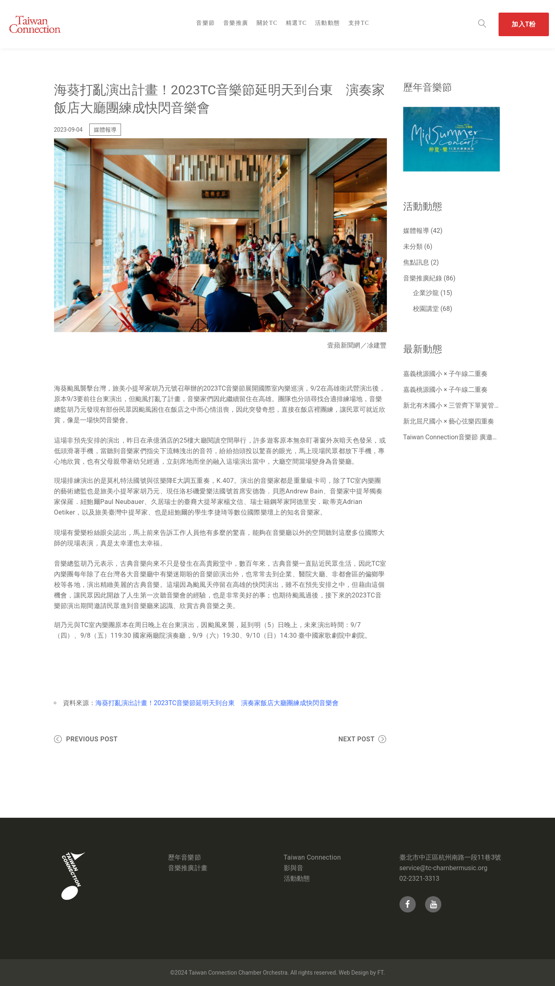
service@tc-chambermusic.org (444, 868)
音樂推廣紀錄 (422, 278)
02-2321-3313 (420, 878)
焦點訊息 (416, 262)
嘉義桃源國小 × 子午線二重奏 (445, 374)
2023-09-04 (68, 129)
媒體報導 (105, 129)
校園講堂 (426, 309)
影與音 (294, 868)
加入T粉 (524, 24)
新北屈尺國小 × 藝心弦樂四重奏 (448, 421)
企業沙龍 (426, 293)
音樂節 (205, 23)
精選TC (296, 23)
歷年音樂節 (184, 857)
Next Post (356, 739)
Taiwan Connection (312, 857)
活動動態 (327, 23)
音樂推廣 (235, 23)
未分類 (413, 246)
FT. (380, 972)
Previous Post (92, 739)
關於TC (267, 23)
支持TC (358, 23)
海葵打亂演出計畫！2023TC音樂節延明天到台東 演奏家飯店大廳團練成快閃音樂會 (217, 703)
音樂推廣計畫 (188, 868)
